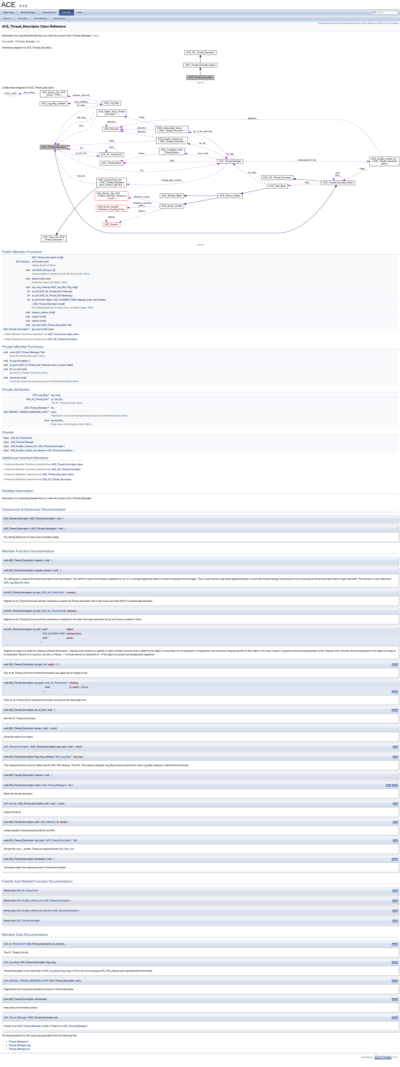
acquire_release (40, 312)
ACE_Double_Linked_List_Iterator (34, 910)
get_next (36, 329)
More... (96, 35)
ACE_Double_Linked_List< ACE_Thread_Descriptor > (38, 446)
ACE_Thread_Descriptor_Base (63, 334)
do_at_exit (15, 369)
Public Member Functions (328, 23)
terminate (15, 377)
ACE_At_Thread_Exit (50, 291)
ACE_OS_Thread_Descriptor (62, 339)
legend (200, 82)
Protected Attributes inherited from (38, 474)
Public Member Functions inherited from (41, 334)
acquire (36, 316)
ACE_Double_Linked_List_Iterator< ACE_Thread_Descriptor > (42, 450)
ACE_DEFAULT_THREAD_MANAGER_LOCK (25, 412)
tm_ (53, 407)
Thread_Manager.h (18, 1041)
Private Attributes (368, 23)
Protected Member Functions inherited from (43, 464)
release (36, 320)
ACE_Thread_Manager (28, 352)
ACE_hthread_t (44, 270)
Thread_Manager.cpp (20, 1045)
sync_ (54, 412)
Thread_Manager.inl (19, 1048)
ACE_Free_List (66, 849)
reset (12, 352)
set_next (36, 325)
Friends (380, 23)
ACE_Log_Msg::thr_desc (16, 582)
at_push (14, 365)
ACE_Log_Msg (58, 287)
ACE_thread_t (23, 261)
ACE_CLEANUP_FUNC (65, 299)
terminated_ (57, 420)
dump (35, 278)
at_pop (13, 360)
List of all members (391, 23)
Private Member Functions (350, 23)
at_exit (35, 291)
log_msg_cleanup (41, 287)
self (34, 261)
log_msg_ (56, 395)
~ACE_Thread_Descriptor (45, 304)
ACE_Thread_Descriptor (44, 257)
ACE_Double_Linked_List (29, 900)
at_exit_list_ (57, 399)
